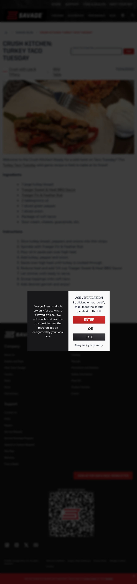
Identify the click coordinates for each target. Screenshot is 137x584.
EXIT (89, 337)
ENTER (89, 320)
